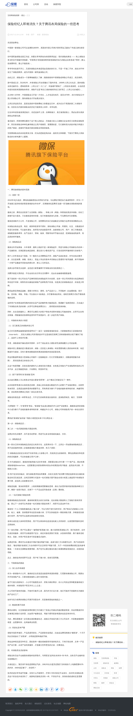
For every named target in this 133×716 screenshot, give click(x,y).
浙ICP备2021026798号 (50, 710)
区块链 (106, 673)
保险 (95, 658)
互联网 (96, 663)
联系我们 (9, 704)
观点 (23, 15)
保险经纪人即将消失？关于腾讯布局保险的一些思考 (110, 642)
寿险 (112, 668)
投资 (115, 673)
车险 (115, 658)
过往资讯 (47, 704)
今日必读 (97, 673)
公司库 (36, 4)
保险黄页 (38, 704)
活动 (46, 4)
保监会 (111, 683)
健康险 (116, 663)
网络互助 (97, 688)
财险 (95, 683)
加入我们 (28, 704)
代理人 (96, 678)
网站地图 (67, 704)
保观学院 (57, 4)
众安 (95, 668)
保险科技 (106, 663)
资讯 (26, 4)
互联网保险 (105, 658)
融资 (102, 683)
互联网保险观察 (13, 15)
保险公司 (115, 678)
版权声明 (18, 704)
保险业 (103, 668)
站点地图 (57, 704)
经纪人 (82, 35)
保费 (120, 668)
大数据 (105, 678)
